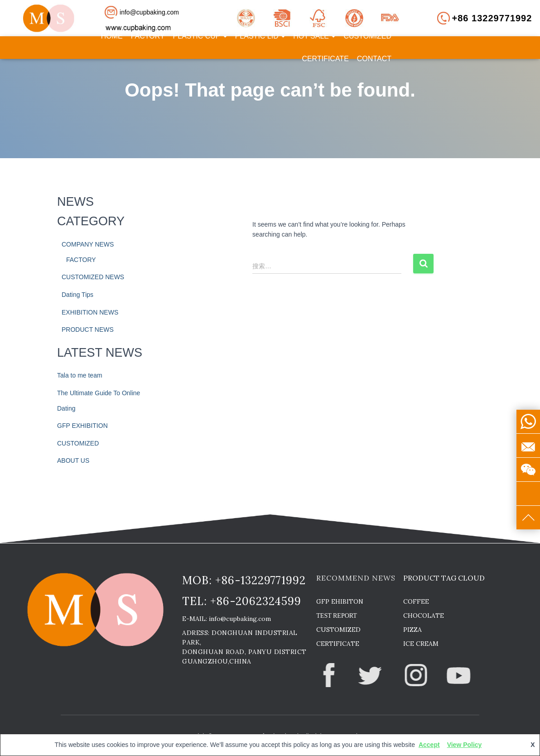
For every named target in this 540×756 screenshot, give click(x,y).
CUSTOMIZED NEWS (93, 277)
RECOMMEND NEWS (355, 577)
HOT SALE (314, 36)
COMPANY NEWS (88, 244)
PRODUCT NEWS (88, 329)
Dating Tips (77, 294)
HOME (112, 36)
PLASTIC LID (260, 36)
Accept (429, 744)
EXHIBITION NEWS (90, 312)
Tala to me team (79, 375)
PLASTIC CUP (200, 36)
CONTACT (374, 59)
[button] (150, 12)
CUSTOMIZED (367, 36)
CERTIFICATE (325, 59)
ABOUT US (73, 460)
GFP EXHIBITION (82, 425)
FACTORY (148, 36)
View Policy (464, 744)
